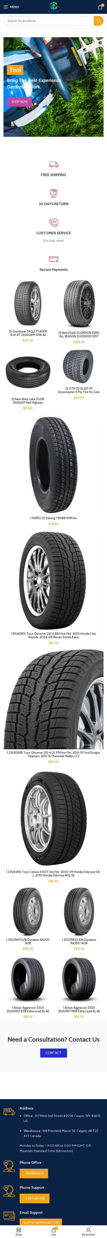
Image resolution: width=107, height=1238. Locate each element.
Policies (60, 1151)
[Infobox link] (53, 230)
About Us (10, 1159)
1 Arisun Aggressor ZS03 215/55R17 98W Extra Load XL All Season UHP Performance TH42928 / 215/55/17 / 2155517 (79, 899)
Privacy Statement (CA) (70, 1167)
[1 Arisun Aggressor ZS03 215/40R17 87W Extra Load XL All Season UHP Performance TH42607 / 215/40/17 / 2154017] (27, 866)
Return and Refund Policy (71, 1191)
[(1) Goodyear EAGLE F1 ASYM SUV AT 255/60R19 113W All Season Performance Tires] (27, 303)
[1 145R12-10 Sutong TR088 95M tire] (53, 459)
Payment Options (66, 1175)
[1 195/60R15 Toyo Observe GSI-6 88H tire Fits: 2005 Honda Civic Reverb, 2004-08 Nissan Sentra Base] (53, 546)
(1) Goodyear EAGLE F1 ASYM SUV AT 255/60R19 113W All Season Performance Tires (28, 335)
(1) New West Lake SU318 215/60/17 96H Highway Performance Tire (28, 399)
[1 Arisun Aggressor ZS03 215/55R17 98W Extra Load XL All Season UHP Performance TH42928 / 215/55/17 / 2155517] (79, 866)
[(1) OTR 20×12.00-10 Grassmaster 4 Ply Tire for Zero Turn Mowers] (79, 363)
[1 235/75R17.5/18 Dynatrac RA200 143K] (27, 809)
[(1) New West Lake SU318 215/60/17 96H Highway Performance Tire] (27, 368)
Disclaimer (10, 1175)
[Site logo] (53, 6)
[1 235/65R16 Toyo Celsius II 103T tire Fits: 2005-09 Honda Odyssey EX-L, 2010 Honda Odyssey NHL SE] (53, 739)
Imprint (8, 1183)
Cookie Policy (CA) (66, 1159)
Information (14, 1151)
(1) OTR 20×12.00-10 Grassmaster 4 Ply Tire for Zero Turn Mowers (79, 389)
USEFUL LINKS (14, 1213)
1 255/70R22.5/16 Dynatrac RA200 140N (79, 839)
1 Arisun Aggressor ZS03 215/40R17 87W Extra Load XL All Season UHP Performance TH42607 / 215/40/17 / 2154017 (28, 899)
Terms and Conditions (70, 1199)
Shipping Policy (64, 1183)
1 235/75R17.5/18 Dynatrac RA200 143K (27, 839)
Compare (10, 1221)
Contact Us (11, 1167)
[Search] (53, 21)
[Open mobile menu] (11, 7)
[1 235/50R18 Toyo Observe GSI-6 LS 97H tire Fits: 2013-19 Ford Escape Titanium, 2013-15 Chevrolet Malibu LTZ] (53, 643)
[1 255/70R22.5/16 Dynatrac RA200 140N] (79, 809)
